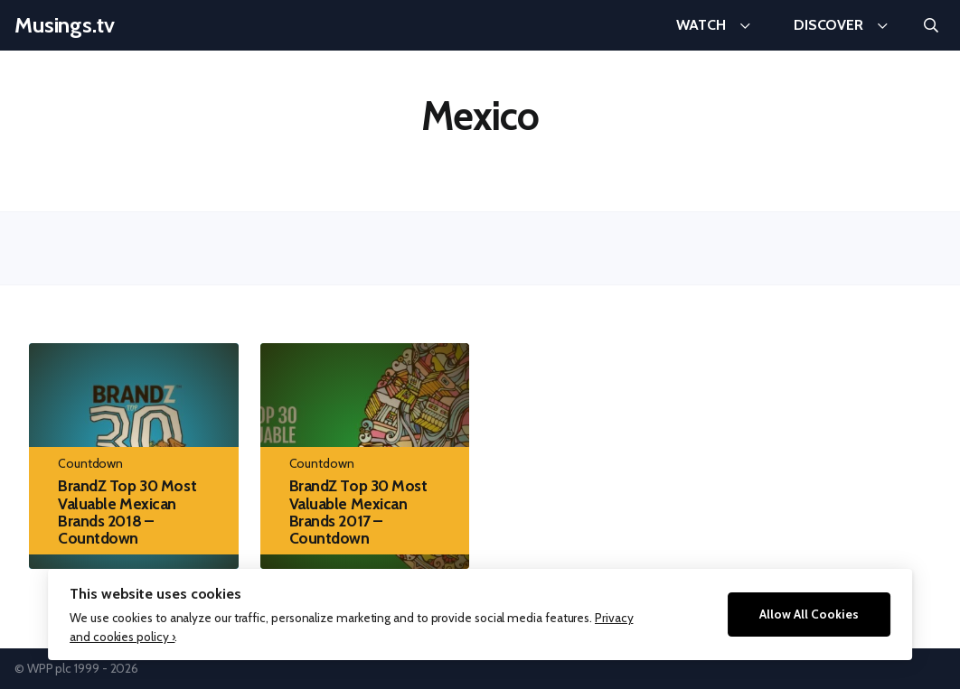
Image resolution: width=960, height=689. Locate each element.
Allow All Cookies (809, 614)
